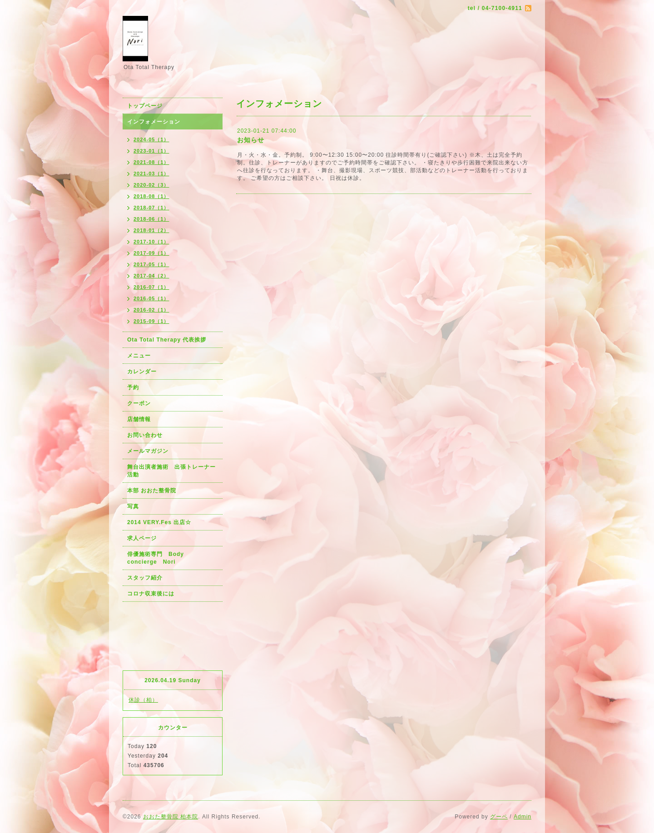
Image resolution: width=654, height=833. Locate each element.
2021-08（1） (151, 162)
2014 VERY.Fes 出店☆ (159, 522)
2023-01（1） (151, 151)
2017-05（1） (151, 264)
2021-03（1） (151, 173)
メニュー (139, 355)
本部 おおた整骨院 (151, 490)
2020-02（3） (151, 185)
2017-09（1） (151, 253)
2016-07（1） (151, 287)
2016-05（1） (151, 298)
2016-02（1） (151, 309)
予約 (133, 387)
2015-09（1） (151, 321)
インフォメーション (153, 122)
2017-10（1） (151, 241)
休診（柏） (143, 700)
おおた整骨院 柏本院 (170, 816)
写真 (133, 506)
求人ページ (142, 538)
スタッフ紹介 (145, 578)
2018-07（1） (151, 207)
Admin (522, 816)
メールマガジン (147, 451)
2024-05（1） (151, 139)
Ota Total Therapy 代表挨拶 (166, 340)
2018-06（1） (151, 219)
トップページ (145, 106)
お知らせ (250, 140)
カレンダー (142, 371)
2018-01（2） (151, 230)
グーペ (499, 816)
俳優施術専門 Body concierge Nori (158, 558)
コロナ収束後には (150, 593)
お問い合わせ (145, 435)
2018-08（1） (151, 196)
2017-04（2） (151, 275)
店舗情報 (139, 419)
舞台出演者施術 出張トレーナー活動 (171, 471)
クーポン (139, 403)
